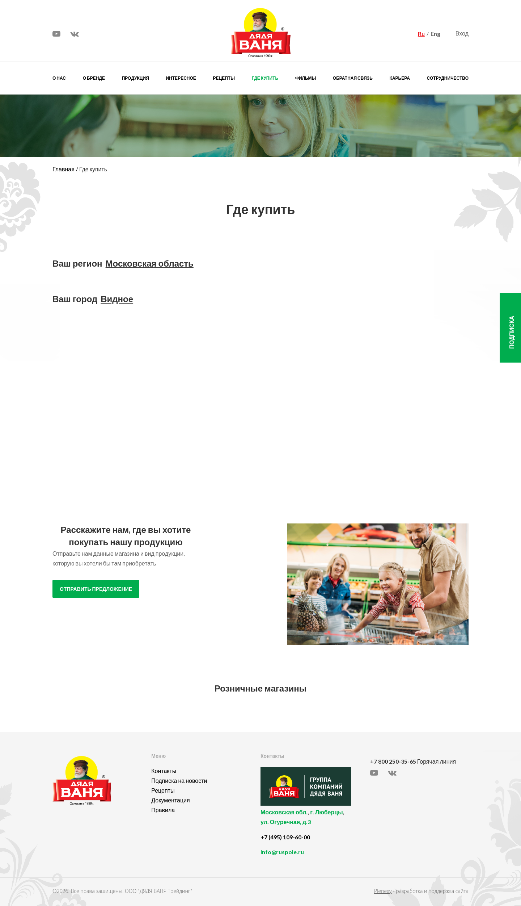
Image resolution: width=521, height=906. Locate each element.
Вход (462, 33)
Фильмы (305, 78)
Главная (63, 169)
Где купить (265, 78)
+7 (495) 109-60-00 (285, 837)
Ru (421, 33)
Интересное (181, 78)
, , (313, 821)
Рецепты (224, 78)
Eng (435, 33)
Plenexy (382, 891)
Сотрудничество (448, 78)
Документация (170, 800)
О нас (59, 78)
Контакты (163, 770)
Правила (163, 809)
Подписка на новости (179, 780)
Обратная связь (353, 78)
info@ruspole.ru (282, 851)
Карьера (400, 78)
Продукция (135, 78)
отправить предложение (96, 589)
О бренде (94, 78)
